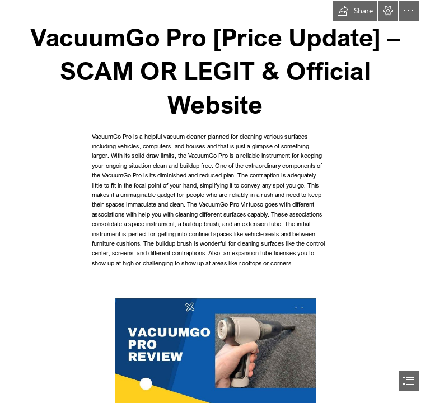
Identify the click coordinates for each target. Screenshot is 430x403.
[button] (355, 11)
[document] (215, 201)
